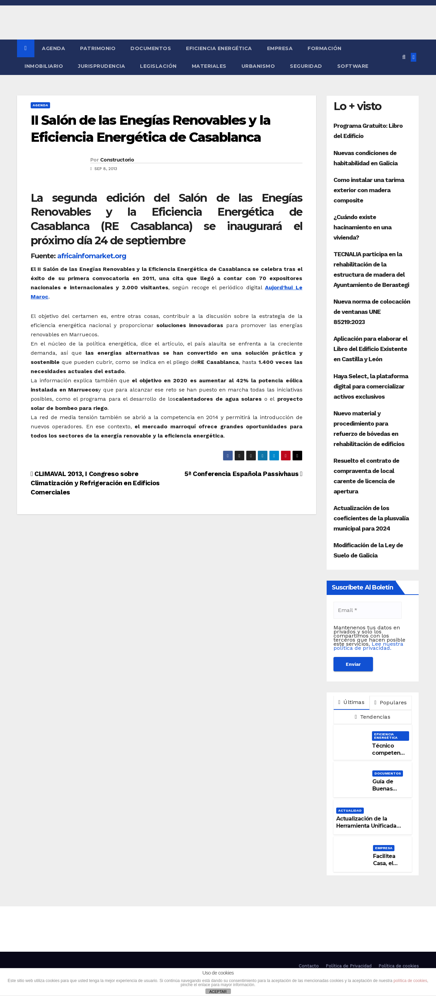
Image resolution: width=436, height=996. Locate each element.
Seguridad (306, 66)
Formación (325, 48)
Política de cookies (398, 965)
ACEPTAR (218, 992)
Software (353, 66)
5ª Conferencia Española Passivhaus (243, 474)
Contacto (309, 965)
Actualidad (350, 810)
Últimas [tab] (351, 702)
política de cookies (410, 980)
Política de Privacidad (349, 965)
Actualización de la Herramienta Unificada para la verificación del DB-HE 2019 (366, 829)
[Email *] (367, 610)
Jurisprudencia (101, 66)
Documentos (150, 48)
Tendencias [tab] (372, 717)
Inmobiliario (44, 66)
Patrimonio (97, 48)
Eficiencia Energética (219, 48)
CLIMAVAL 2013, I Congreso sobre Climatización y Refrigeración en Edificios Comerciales (95, 483)
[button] (403, 57)
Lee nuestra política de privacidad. (368, 646)
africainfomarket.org (91, 256)
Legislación (158, 66)
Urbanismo (258, 66)
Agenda (53, 48)
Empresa (280, 48)
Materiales (209, 66)
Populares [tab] (390, 702)
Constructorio (117, 160)
